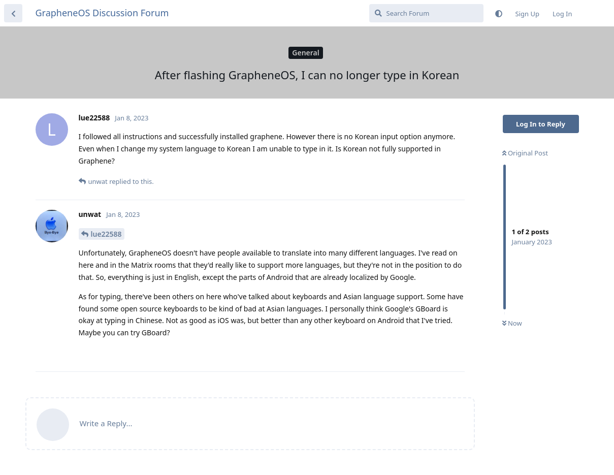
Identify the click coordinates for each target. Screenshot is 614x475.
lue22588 (106, 234)
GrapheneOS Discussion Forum (102, 13)
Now (512, 323)
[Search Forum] (426, 13)
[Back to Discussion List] (13, 13)
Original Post (525, 152)
